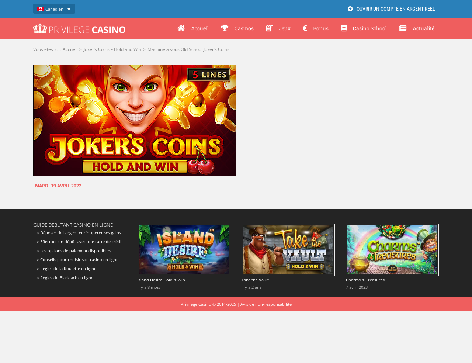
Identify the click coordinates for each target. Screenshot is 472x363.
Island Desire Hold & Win (161, 280)
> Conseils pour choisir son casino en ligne (77, 259)
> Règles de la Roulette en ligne (66, 268)
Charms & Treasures (365, 280)
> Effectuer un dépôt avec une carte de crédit (80, 241)
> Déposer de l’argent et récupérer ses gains (79, 232)
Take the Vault (255, 280)
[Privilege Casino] (79, 25)
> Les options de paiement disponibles (74, 250)
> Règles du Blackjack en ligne (65, 277)
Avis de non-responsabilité (266, 304)
